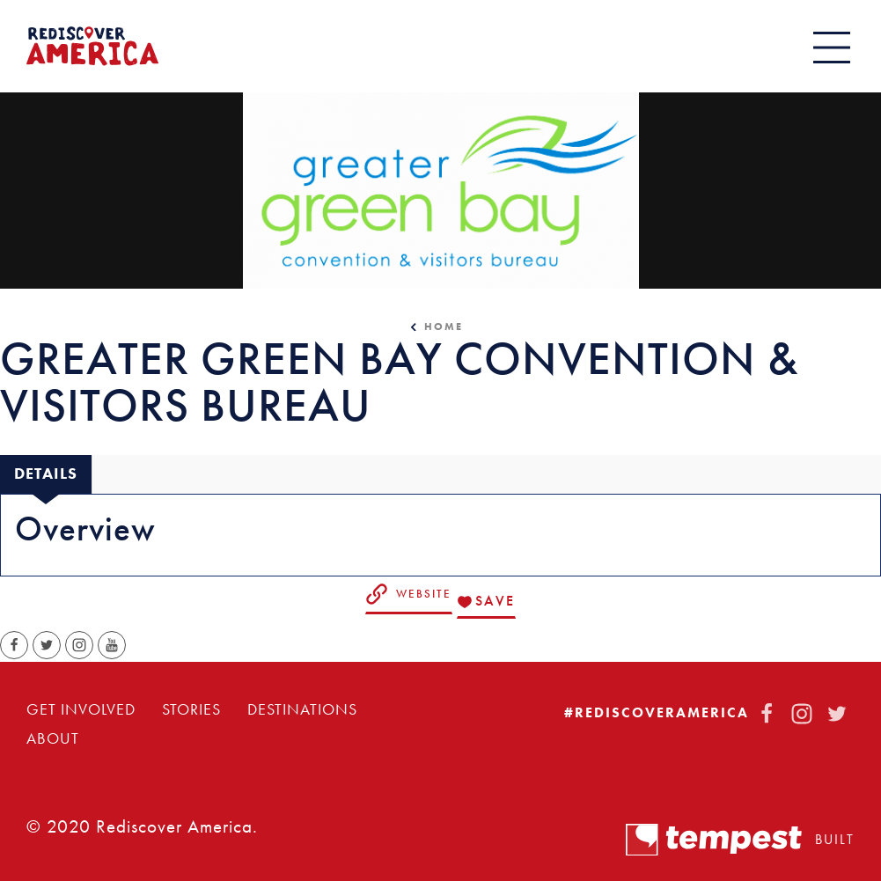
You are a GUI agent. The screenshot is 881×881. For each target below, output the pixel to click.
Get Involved (81, 709)
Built (740, 840)
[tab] (46, 474)
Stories (191, 709)
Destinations (302, 709)
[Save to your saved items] (486, 602)
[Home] (92, 46)
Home (443, 326)
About (52, 738)
